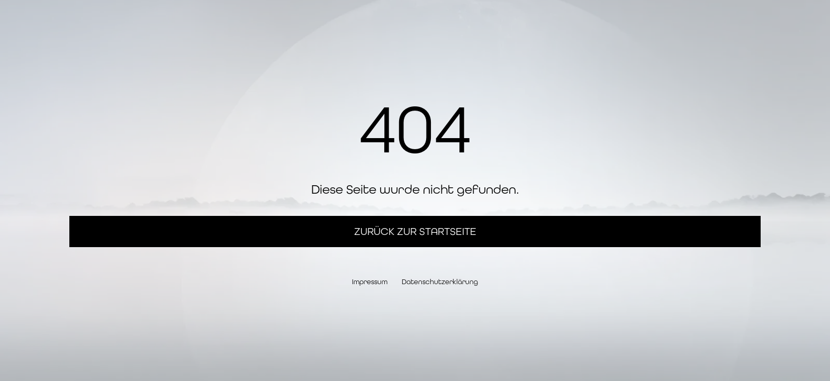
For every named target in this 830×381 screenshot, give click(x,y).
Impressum (369, 282)
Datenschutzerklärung (440, 282)
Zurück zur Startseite (415, 231)
